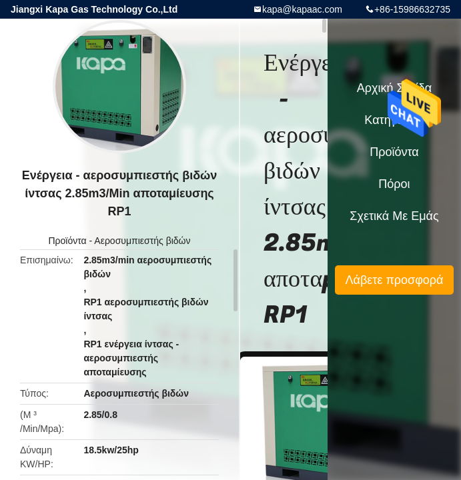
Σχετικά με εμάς (394, 216)
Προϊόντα (67, 240)
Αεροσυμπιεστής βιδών (142, 240)
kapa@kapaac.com (302, 9)
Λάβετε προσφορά (394, 280)
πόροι (394, 184)
